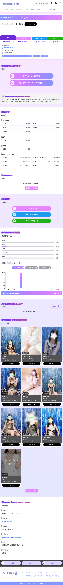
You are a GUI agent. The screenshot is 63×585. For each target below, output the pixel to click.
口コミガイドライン (28, 572)
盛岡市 (32, 10)
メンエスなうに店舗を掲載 (41, 3)
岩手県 (26, 10)
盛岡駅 (39, 10)
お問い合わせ (38, 576)
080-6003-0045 (8, 48)
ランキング (19, 10)
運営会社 (29, 576)
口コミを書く (56, 306)
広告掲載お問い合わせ (51, 576)
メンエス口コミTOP (7, 10)
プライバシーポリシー (51, 572)
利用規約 (39, 572)
